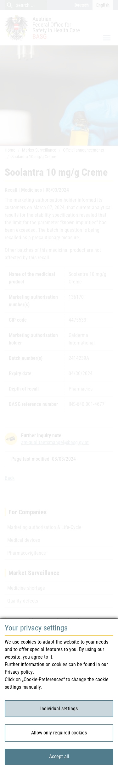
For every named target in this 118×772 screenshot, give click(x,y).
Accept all (59, 756)
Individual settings (59, 709)
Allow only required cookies (59, 733)
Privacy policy (19, 672)
